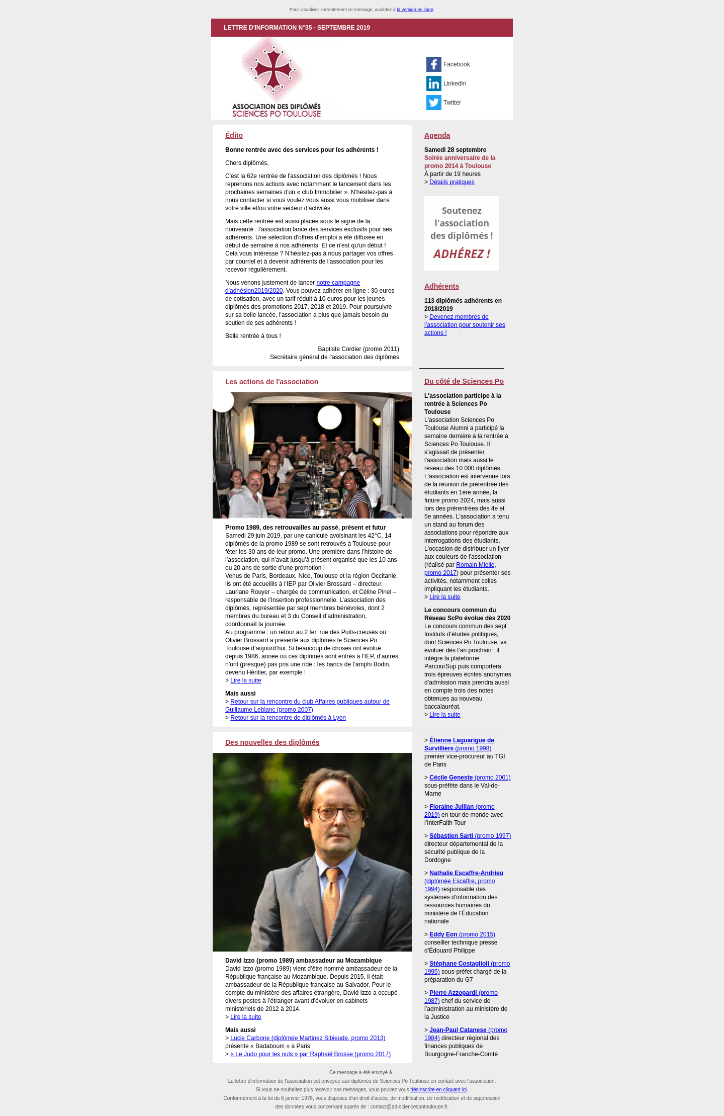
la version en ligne (415, 9)
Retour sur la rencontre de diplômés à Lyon (288, 717)
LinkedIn (454, 83)
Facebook (456, 64)
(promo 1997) (470, 835)
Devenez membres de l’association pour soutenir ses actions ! (464, 324)
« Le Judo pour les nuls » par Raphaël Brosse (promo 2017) (310, 1054)
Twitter (452, 102)
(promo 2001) (469, 777)
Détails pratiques (451, 182)
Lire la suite (245, 680)
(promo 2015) (462, 934)
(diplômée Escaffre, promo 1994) (463, 881)
